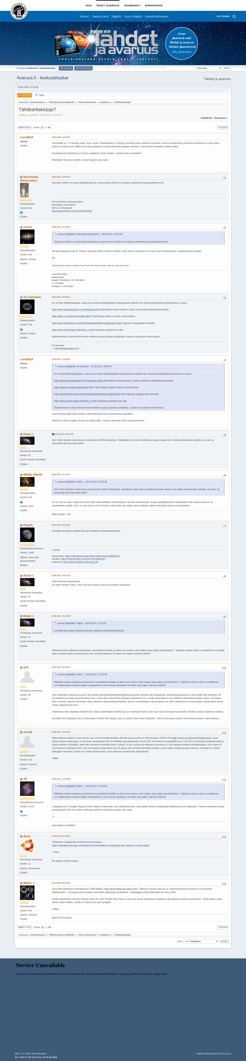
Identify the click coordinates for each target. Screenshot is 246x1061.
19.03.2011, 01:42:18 (61, 227)
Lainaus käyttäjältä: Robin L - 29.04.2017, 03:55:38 (82, 481)
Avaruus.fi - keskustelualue (42, 77)
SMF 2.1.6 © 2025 (23, 1053)
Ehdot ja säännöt (211, 1053)
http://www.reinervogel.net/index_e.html (73, 329)
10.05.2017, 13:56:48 (61, 779)
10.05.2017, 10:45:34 (61, 667)
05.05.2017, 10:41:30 (61, 575)
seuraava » (221, 118)
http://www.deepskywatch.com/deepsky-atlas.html (78, 309)
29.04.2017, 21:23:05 (61, 525)
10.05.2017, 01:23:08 (61, 616)
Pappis (28, 525)
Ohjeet (199, 1053)
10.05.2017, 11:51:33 (61, 732)
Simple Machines (39, 1053)
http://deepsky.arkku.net (66, 348)
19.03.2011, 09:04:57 (61, 297)
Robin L (28, 434)
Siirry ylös (24, 927)
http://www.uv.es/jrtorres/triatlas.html (71, 316)
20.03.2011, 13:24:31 (61, 359)
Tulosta (222, 127)
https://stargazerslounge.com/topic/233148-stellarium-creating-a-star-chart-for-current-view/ (100, 845)
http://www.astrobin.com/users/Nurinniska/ (72, 211)
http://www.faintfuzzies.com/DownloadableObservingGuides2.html (87, 323)
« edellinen (206, 118)
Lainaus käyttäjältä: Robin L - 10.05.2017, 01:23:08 (82, 674)
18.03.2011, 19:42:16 (61, 177)
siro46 (27, 732)
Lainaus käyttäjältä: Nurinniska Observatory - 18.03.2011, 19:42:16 (89, 234)
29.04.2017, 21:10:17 (61, 474)
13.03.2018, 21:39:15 (61, 836)
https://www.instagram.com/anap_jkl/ (80, 562)
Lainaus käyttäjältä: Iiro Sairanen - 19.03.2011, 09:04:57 (84, 366)
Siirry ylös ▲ (226, 1053)
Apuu (27, 836)
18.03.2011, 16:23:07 (61, 137)
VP (25, 779)
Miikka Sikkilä (32, 474)
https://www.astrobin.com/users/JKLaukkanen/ (83, 559)
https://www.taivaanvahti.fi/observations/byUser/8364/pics (92, 556)
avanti (27, 227)
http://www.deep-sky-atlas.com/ (121, 888)
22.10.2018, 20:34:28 (61, 883)
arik (25, 667)
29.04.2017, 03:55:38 (64, 434)
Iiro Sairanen (32, 297)
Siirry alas (24, 127)
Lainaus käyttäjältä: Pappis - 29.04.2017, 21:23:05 (81, 623)
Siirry (179, 941)
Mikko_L (29, 883)
